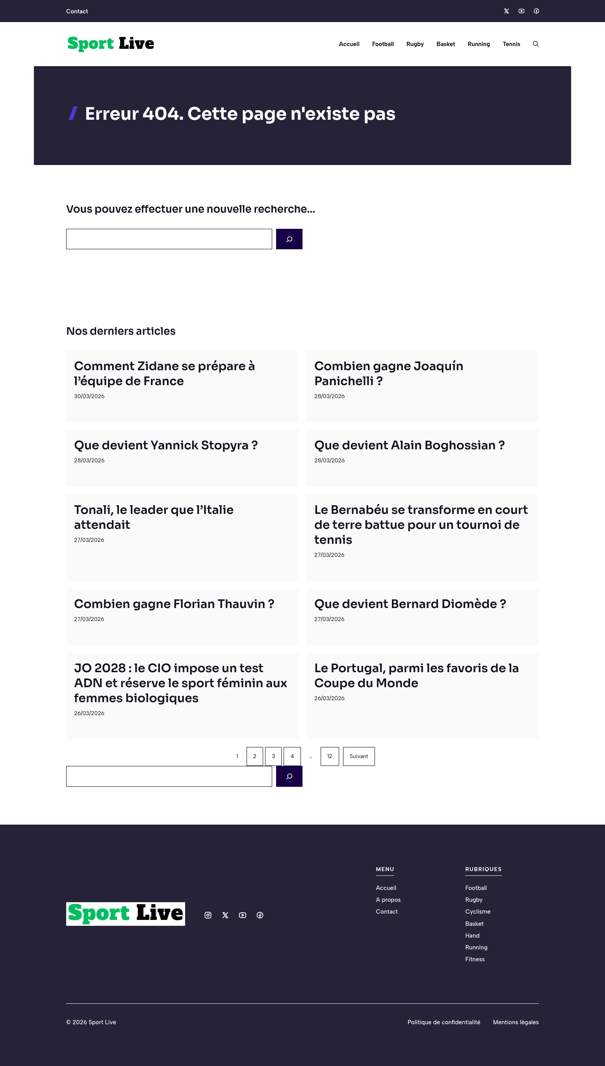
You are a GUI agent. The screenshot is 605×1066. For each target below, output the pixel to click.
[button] (533, 44)
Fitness (474, 959)
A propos (388, 899)
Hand (472, 935)
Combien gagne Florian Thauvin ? (174, 604)
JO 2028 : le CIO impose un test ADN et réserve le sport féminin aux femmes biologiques (180, 683)
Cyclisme (477, 911)
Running (479, 44)
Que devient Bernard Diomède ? (410, 604)
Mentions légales (516, 1022)
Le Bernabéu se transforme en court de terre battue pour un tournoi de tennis (421, 524)
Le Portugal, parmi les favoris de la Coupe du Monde (416, 676)
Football (383, 44)
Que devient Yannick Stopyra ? (166, 445)
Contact (77, 11)
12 (329, 756)
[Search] (289, 239)
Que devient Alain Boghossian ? (409, 445)
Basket (445, 44)
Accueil (349, 44)
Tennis (511, 44)
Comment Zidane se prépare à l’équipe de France (164, 374)
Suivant (359, 756)
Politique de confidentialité (444, 1022)
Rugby (415, 44)
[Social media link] (506, 11)
